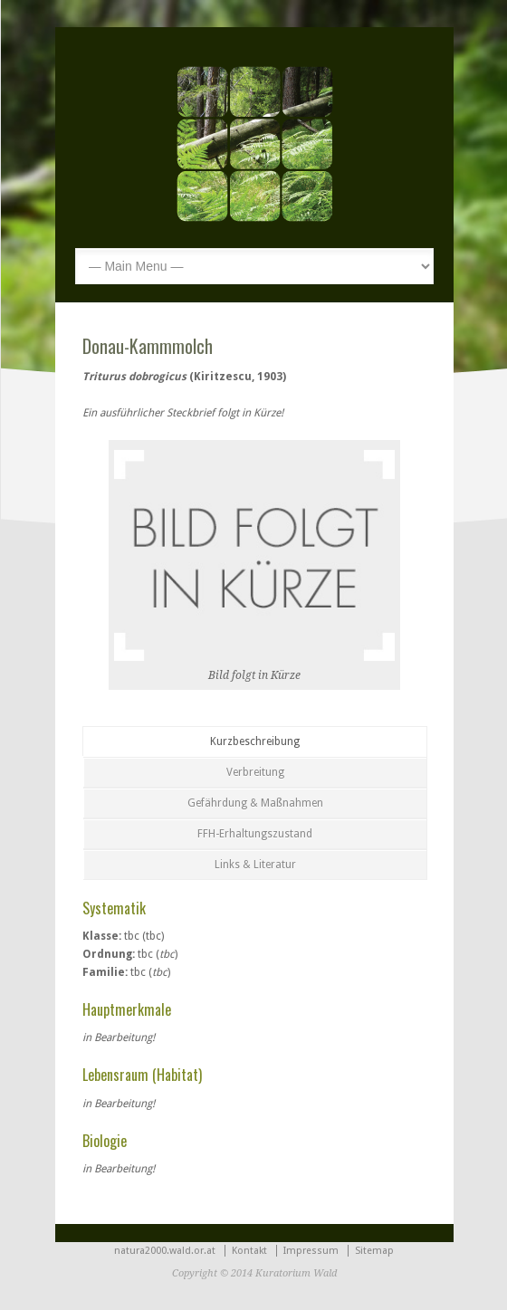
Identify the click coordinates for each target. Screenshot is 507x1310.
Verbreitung (255, 772)
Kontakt (249, 1251)
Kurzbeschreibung (255, 741)
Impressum (311, 1251)
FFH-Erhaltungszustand (254, 833)
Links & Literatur (255, 864)
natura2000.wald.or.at (164, 1251)
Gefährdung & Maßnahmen (255, 803)
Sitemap (374, 1251)
